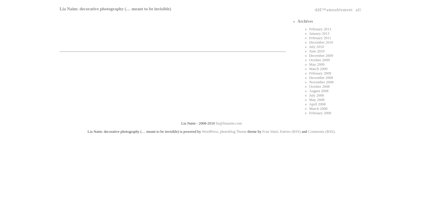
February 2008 (320, 113)
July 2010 (316, 47)
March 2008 (318, 109)
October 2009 (319, 60)
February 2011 (320, 38)
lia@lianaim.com (229, 123)
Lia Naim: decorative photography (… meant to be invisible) (115, 8)
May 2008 (317, 100)
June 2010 (317, 51)
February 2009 (320, 73)
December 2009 (321, 56)
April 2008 (317, 104)
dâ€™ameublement (334, 8)
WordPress (210, 132)
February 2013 (320, 29)
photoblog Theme (233, 132)
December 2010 (321, 42)
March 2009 (318, 69)
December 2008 (321, 78)
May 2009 (317, 64)
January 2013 (319, 34)
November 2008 (321, 82)
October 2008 (319, 87)
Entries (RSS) (290, 132)
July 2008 (316, 95)
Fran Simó (270, 132)
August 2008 (319, 91)
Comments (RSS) (321, 132)
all (358, 8)
